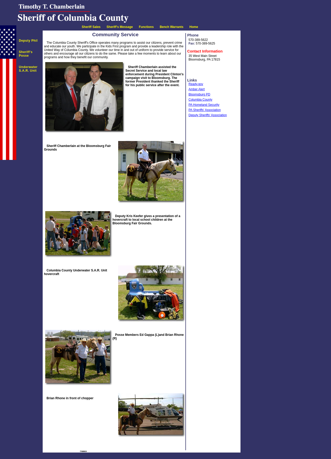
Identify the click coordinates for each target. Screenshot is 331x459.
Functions (146, 27)
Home (194, 27)
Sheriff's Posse (26, 53)
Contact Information (205, 51)
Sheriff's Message (120, 27)
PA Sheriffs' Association (205, 110)
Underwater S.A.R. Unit (28, 68)
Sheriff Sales (91, 27)
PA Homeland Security (204, 105)
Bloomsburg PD (199, 94)
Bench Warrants (172, 27)
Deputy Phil (28, 40)
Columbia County (200, 99)
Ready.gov (196, 84)
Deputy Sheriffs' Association (208, 115)
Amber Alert (197, 89)
